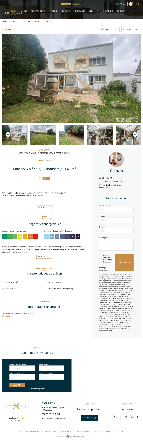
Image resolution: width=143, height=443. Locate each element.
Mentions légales (83, 431)
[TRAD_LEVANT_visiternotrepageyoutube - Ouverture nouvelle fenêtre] (132, 416)
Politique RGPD (108, 431)
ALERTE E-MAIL (94, 11)
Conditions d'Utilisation (119, 328)
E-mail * (102, 227)
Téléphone (103, 216)
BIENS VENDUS (66, 11)
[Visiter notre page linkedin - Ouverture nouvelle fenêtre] (137, 416)
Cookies (121, 431)
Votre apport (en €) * (16, 373)
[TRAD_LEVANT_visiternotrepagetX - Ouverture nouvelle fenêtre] (120, 416)
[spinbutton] (51, 377)
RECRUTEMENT (108, 11)
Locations (53, 11)
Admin (96, 431)
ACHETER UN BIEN (37, 11)
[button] (135, 134)
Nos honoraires (50, 431)
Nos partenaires (66, 431)
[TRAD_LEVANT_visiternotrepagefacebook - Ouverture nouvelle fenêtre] (115, 416)
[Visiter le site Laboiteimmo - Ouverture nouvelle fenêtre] (76, 436)
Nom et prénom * (105, 205)
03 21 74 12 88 (105, 178)
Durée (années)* (45, 364)
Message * (103, 238)
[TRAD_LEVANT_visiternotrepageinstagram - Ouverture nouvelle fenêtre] (126, 416)
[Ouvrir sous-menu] (45, 11)
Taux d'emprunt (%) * (46, 373)
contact (120, 11)
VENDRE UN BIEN (80, 11)
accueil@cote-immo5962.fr (110, 181)
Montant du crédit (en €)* (18, 364)
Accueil (24, 11)
